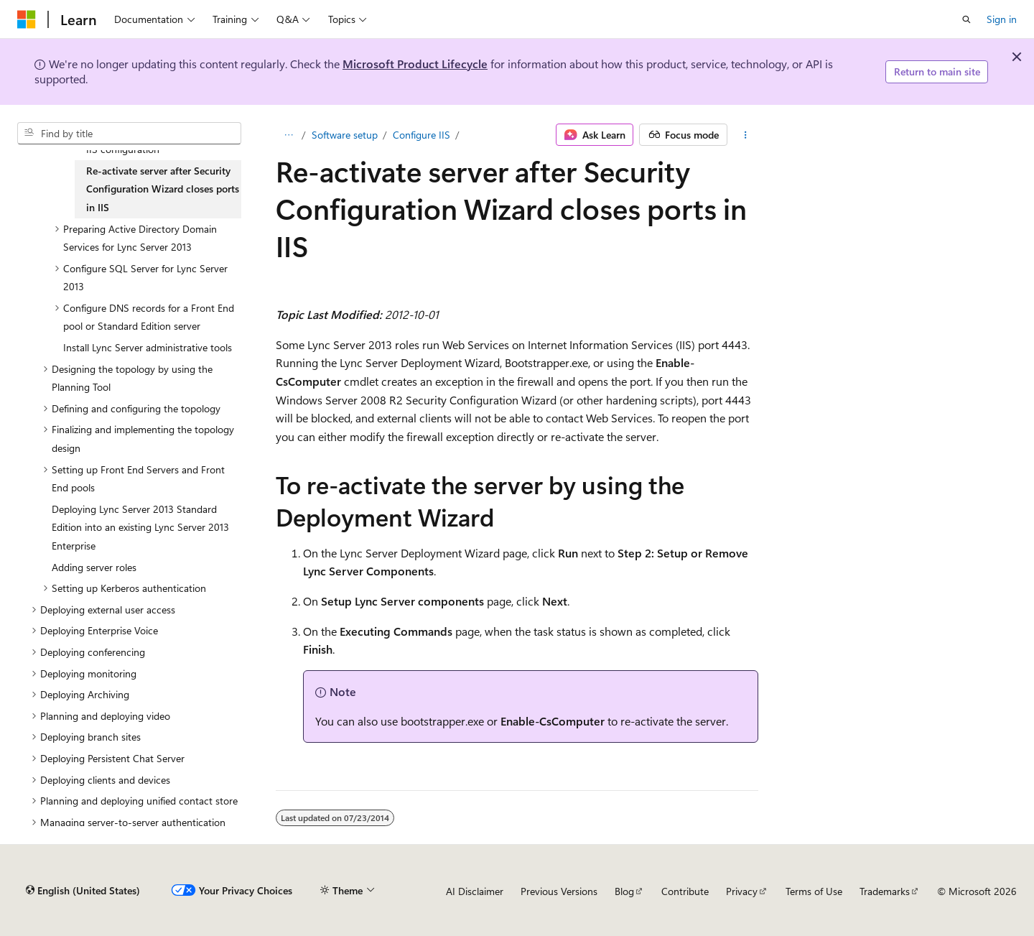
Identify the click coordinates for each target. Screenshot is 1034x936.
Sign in (1002, 19)
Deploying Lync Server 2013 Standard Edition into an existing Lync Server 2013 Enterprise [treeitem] (140, 527)
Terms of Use (814, 891)
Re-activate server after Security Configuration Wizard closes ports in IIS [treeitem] (162, 189)
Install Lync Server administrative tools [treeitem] (147, 347)
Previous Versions (559, 891)
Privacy (742, 891)
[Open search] (966, 19)
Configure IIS (421, 135)
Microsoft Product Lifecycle (415, 63)
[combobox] (129, 133)
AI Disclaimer (474, 891)
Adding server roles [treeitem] (94, 567)
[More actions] (745, 135)
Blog (624, 891)
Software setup (345, 135)
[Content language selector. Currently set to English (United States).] (83, 890)
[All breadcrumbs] (288, 135)
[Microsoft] (26, 19)
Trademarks (885, 891)
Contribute (685, 891)
